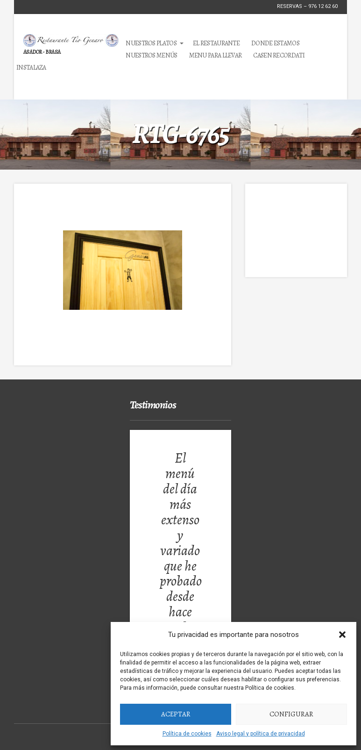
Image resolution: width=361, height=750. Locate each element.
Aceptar (176, 714)
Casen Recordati (278, 55)
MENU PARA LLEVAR (215, 55)
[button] (342, 634)
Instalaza (31, 67)
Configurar (291, 714)
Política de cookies (187, 733)
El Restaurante (216, 43)
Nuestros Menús (151, 55)
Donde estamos (275, 43)
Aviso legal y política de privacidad (260, 733)
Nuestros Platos (151, 43)
